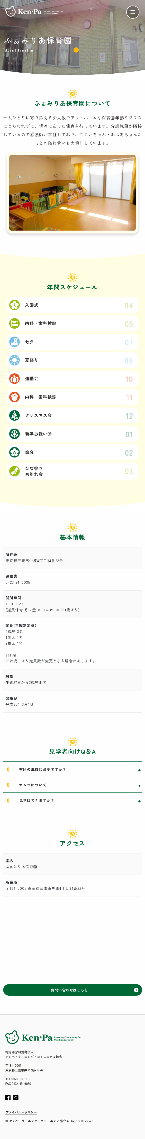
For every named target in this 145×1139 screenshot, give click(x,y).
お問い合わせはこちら (94, 990)
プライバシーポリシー (21, 1112)
